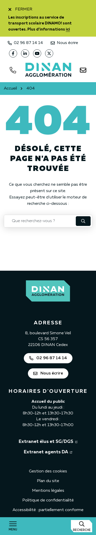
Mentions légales (48, 491)
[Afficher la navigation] (13, 526)
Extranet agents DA (48, 451)
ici (68, 29)
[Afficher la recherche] (81, 526)
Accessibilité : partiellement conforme (48, 510)
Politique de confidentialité (48, 500)
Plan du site (48, 481)
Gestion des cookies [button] (48, 471)
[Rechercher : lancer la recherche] (83, 221)
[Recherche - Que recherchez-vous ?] (40, 221)
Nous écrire (64, 43)
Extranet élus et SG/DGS (48, 441)
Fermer (20, 9)
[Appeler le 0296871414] (13, 70)
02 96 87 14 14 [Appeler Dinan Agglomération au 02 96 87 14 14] (25, 43)
